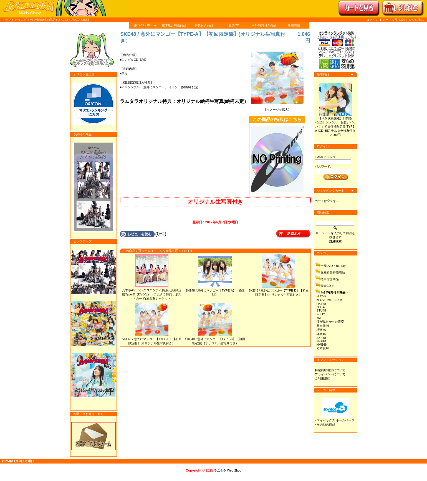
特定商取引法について (330, 370)
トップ (6, 19)
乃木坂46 (323, 348)
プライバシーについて (330, 374)
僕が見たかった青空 (330, 321)
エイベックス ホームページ (335, 420)
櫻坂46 (321, 329)
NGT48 (321, 307)
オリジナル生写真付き (215, 202)
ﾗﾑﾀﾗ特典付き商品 (42, 19)
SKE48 (63, 19)
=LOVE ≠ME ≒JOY (330, 300)
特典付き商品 (204, 25)
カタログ (20, 19)
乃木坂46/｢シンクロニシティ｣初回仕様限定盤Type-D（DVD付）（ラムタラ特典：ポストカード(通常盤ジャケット (151, 294)
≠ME (320, 318)
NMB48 (322, 344)
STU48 (321, 310)
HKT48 (321, 303)
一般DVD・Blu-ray (143, 25)
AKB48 (321, 338)
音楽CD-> (327, 285)
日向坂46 (323, 325)
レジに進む (416, 19)
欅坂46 (321, 334)
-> (334, 292)
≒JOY (321, 314)
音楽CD (234, 25)
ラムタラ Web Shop (227, 470)
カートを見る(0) (394, 19)
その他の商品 (326, 424)
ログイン (372, 19)
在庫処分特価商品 (174, 25)
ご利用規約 (322, 378)
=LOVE (322, 296)
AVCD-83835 (80, 19)
